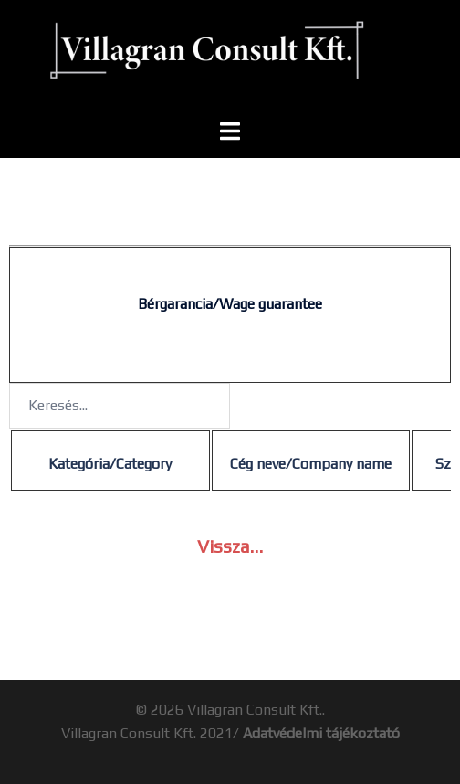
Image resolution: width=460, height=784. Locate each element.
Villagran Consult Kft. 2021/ (152, 733)
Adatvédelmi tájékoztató (321, 733)
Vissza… (230, 545)
